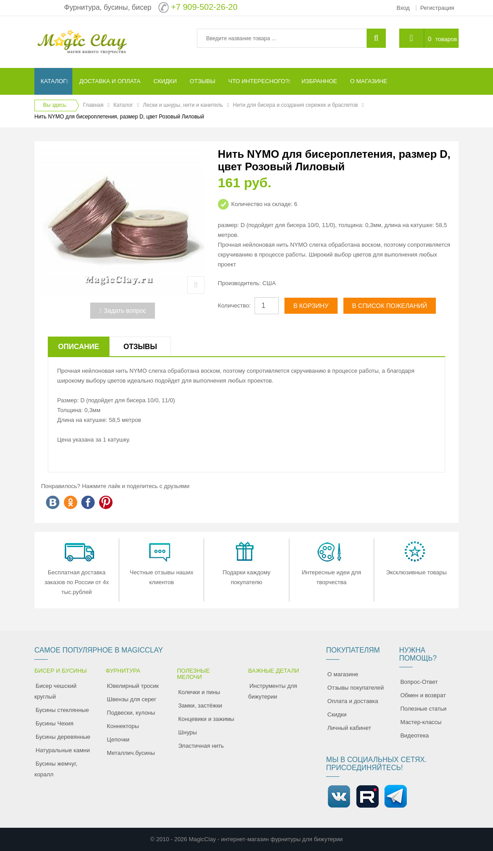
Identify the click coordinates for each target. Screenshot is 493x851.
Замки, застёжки (200, 705)
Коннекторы (123, 726)
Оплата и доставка (352, 701)
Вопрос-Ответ (419, 681)
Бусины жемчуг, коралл (55, 769)
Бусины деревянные (63, 736)
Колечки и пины (199, 692)
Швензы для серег (131, 699)
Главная (93, 105)
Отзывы (140, 346)
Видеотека (414, 735)
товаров (446, 39)
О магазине (342, 674)
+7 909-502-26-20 (204, 7)
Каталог (123, 105)
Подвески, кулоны (131, 712)
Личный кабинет (349, 728)
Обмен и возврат (423, 695)
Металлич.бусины (131, 753)
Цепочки (118, 739)
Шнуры (187, 732)
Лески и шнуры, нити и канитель (183, 105)
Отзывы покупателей (355, 687)
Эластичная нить (201, 745)
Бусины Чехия (55, 723)
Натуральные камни (63, 750)
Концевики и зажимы (206, 719)
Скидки (337, 714)
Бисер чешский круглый (55, 691)
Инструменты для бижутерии (272, 691)
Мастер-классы (420, 722)
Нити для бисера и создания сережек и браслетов (295, 105)
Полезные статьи (423, 708)
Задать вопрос (122, 310)
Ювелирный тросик (133, 685)
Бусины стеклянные (62, 710)
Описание (78, 346)
